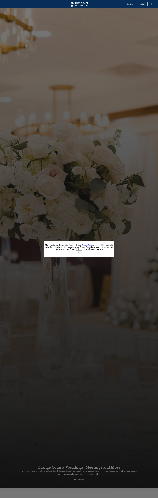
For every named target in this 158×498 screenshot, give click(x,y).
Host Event (142, 4)
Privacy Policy (87, 245)
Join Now (130, 4)
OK (79, 253)
